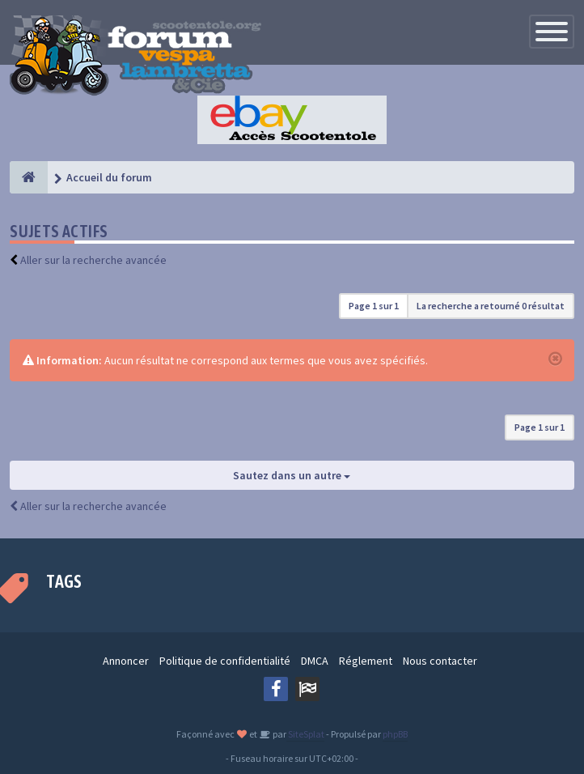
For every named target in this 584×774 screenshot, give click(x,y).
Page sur (374, 306)
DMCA (314, 660)
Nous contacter (440, 660)
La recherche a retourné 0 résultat (491, 306)
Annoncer (126, 660)
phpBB (395, 734)
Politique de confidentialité (224, 660)
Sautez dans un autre (291, 475)
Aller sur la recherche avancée (93, 260)
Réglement (365, 660)
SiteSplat (305, 734)
